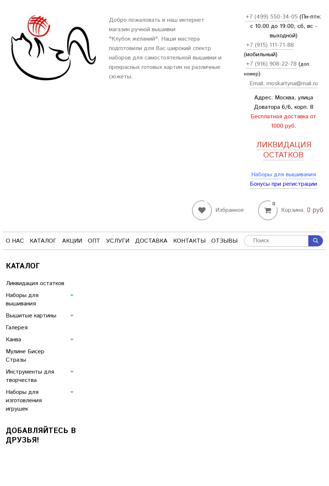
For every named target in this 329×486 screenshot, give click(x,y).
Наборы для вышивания (283, 174)
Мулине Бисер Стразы (25, 355)
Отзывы (224, 241)
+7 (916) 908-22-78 (271, 64)
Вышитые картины (31, 316)
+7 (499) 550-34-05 (271, 17)
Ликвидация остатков (35, 283)
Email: (258, 83)
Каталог (43, 241)
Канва (13, 339)
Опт (94, 241)
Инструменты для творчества (30, 376)
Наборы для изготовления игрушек (24, 400)
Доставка (151, 241)
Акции (72, 241)
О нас (15, 241)
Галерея (17, 328)
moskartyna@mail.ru (292, 83)
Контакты (189, 241)
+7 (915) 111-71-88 (270, 45)
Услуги (117, 241)
